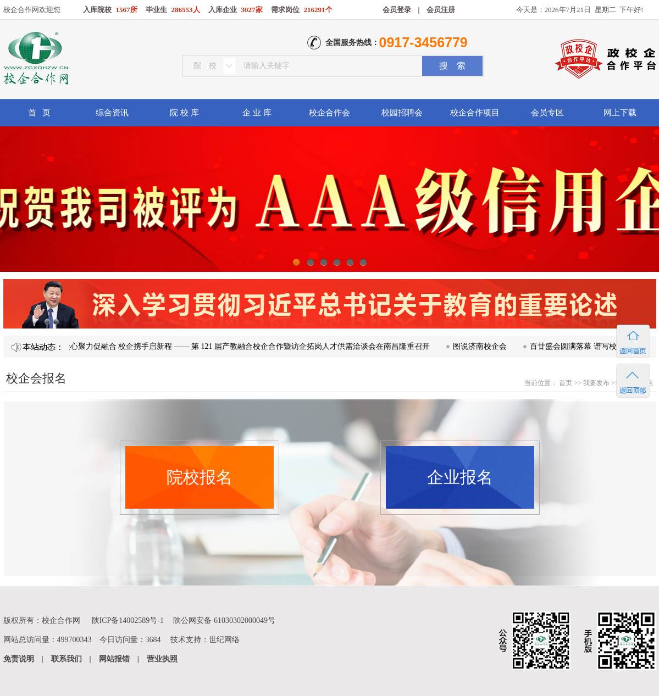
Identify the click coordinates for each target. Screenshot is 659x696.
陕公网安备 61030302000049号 (224, 620)
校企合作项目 (475, 112)
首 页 (39, 112)
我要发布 (596, 383)
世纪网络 (224, 640)
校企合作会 (329, 112)
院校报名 (199, 477)
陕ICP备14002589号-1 (128, 620)
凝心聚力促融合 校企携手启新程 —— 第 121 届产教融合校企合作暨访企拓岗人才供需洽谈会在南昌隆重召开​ (249, 346)
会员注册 (441, 9)
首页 (564, 383)
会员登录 (397, 9)
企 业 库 (257, 112)
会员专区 (547, 112)
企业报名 (460, 477)
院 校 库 (184, 112)
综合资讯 (112, 112)
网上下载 (619, 112)
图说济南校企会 (482, 346)
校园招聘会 (402, 112)
